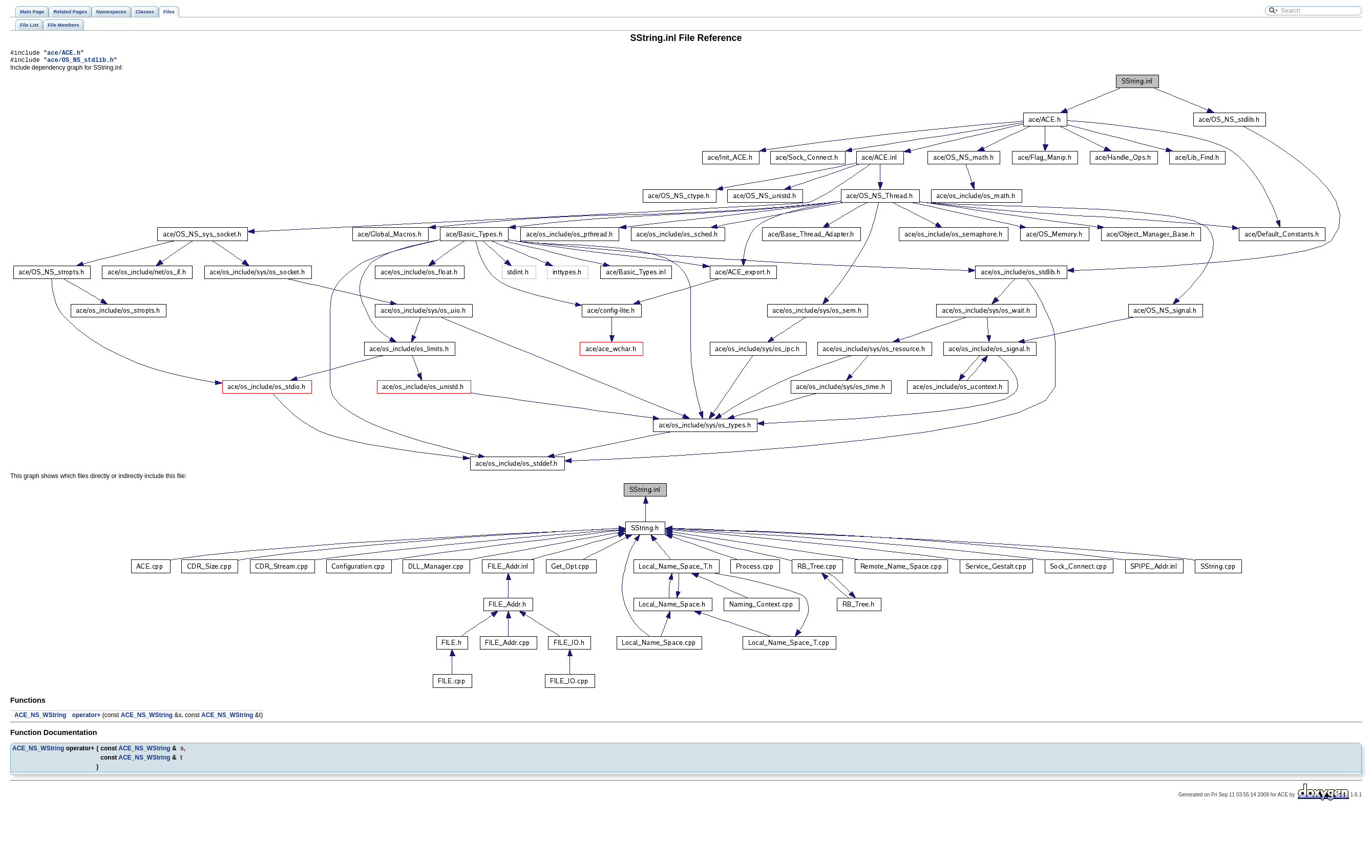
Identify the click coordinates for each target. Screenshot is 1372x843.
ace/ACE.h (63, 54)
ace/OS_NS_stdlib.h (80, 62)
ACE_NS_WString (40, 718)
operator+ (86, 718)
